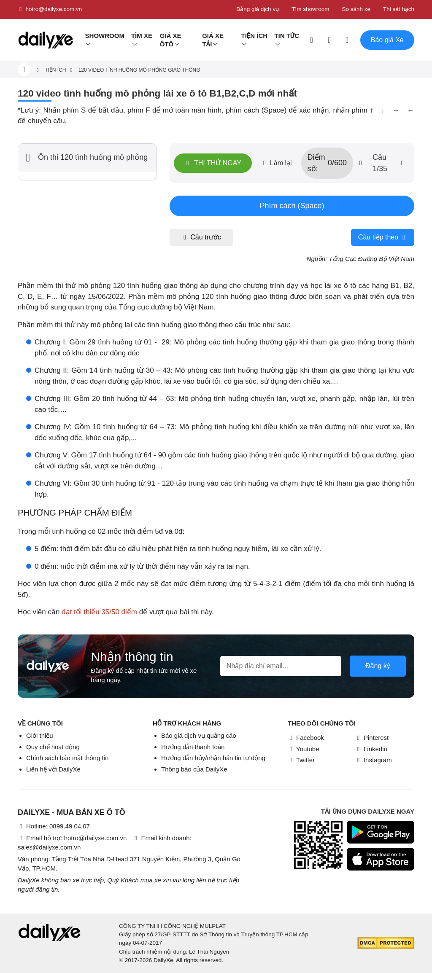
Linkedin (371, 749)
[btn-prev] (360, 163)
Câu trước (201, 237)
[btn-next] (402, 163)
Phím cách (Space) (291, 206)
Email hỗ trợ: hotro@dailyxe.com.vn (72, 837)
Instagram (373, 759)
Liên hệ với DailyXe (53, 769)
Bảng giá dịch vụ (257, 9)
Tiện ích (254, 35)
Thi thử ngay (212, 163)
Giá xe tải (213, 40)
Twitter (301, 759)
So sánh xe (356, 9)
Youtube (303, 749)
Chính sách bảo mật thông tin (67, 757)
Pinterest (372, 737)
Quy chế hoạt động (53, 746)
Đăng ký (377, 665)
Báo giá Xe (387, 39)
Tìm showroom (310, 9)
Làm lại (276, 163)
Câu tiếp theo (382, 237)
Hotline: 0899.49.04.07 (54, 826)
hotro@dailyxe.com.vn (50, 9)
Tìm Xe (141, 35)
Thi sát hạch (398, 9)
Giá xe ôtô (170, 40)
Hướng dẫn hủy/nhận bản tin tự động (213, 757)
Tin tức (286, 35)
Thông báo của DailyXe (194, 769)
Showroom (104, 35)
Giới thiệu (39, 735)
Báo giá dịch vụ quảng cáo (198, 735)
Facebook (306, 737)
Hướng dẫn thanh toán (192, 746)
